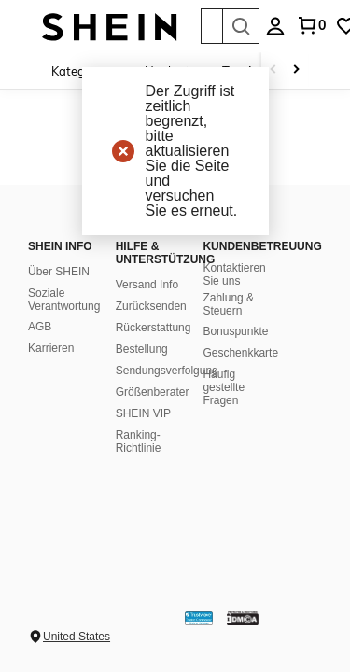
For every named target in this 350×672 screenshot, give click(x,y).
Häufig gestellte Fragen (224, 387)
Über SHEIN (59, 271)
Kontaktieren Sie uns (234, 274)
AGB (39, 326)
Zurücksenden (151, 306)
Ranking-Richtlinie (138, 441)
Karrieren (51, 348)
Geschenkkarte (240, 352)
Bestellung (142, 349)
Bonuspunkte (235, 331)
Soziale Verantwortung (64, 300)
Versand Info (147, 284)
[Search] (240, 26)
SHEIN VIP (143, 413)
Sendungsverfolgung (167, 370)
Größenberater (152, 392)
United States (76, 636)
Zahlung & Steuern (228, 304)
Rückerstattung (153, 327)
